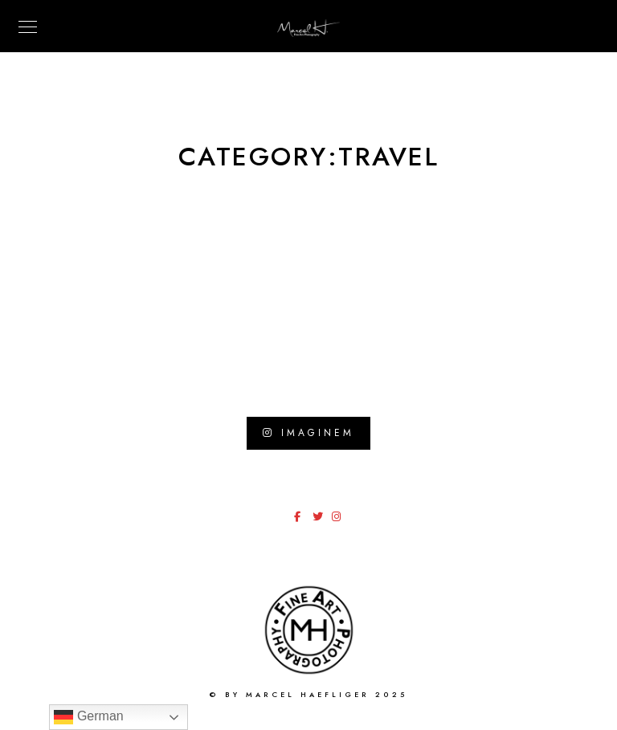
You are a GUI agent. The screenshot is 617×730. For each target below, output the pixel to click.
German (88, 717)
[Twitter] (321, 520)
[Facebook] (302, 520)
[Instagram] (340, 520)
